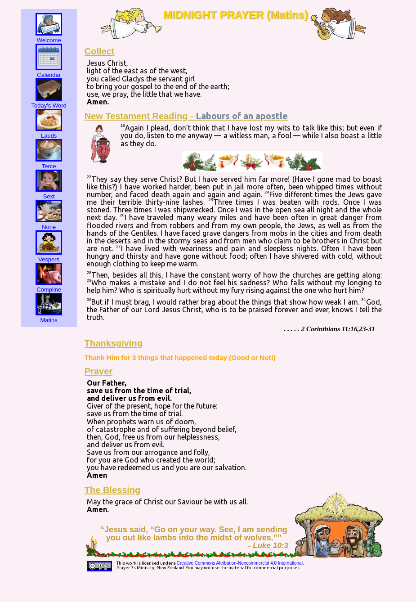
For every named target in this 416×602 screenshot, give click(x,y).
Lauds (49, 132)
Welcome (49, 37)
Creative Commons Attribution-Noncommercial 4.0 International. (240, 563)
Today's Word (49, 102)
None (49, 223)
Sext (49, 193)
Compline (49, 286)
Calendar (49, 71)
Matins (49, 316)
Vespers (49, 256)
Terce (49, 163)
